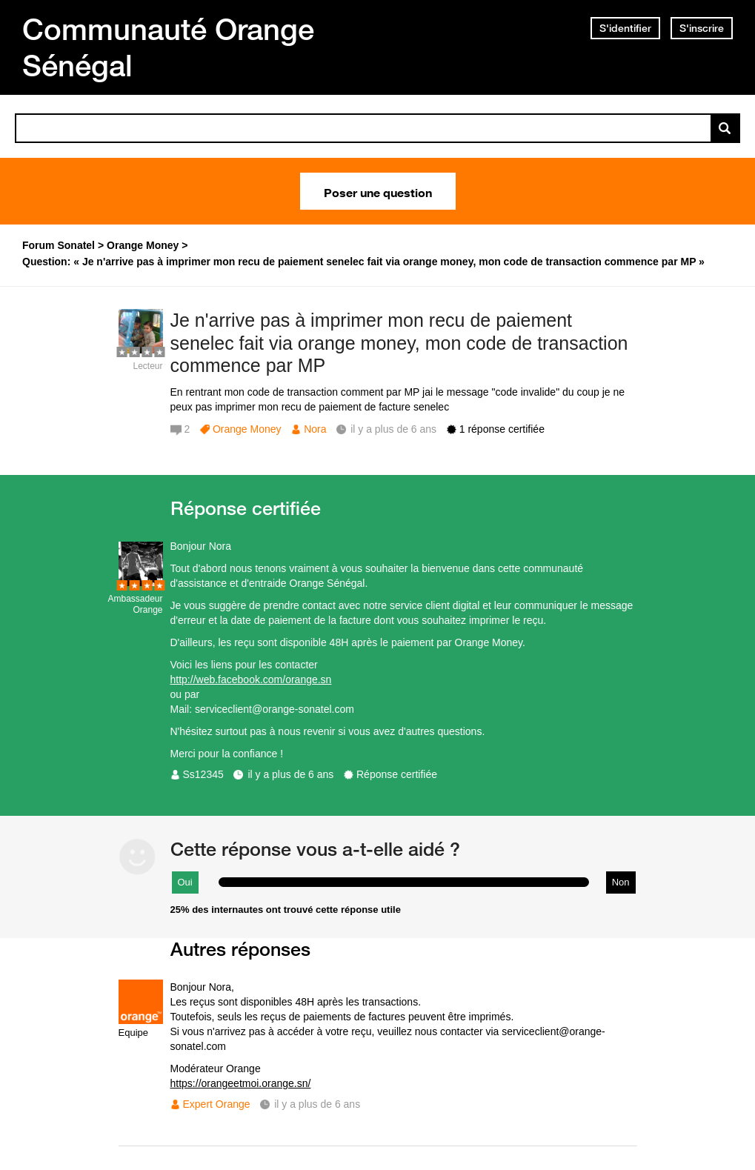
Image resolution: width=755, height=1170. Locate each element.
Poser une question (378, 191)
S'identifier (625, 28)
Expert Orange (216, 1104)
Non (621, 882)
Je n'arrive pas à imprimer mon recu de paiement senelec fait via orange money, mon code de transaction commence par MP (399, 343)
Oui (185, 882)
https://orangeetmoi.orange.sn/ (240, 1083)
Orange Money (247, 429)
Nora (315, 429)
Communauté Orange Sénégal (168, 47)
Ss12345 (203, 774)
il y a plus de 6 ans (290, 774)
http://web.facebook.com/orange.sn (251, 679)
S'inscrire (701, 28)
